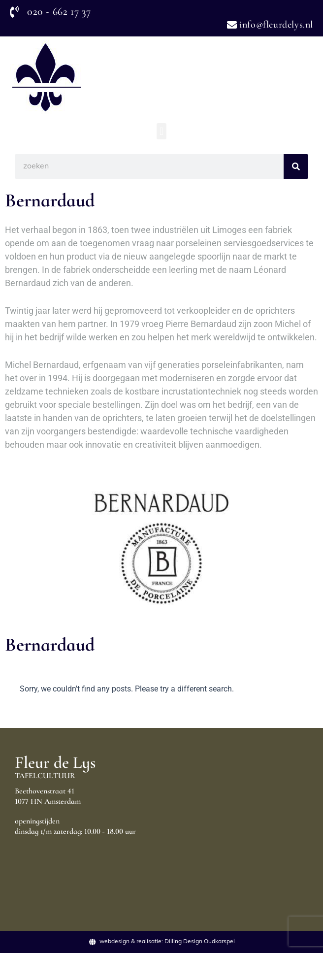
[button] (161, 131)
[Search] (296, 166)
